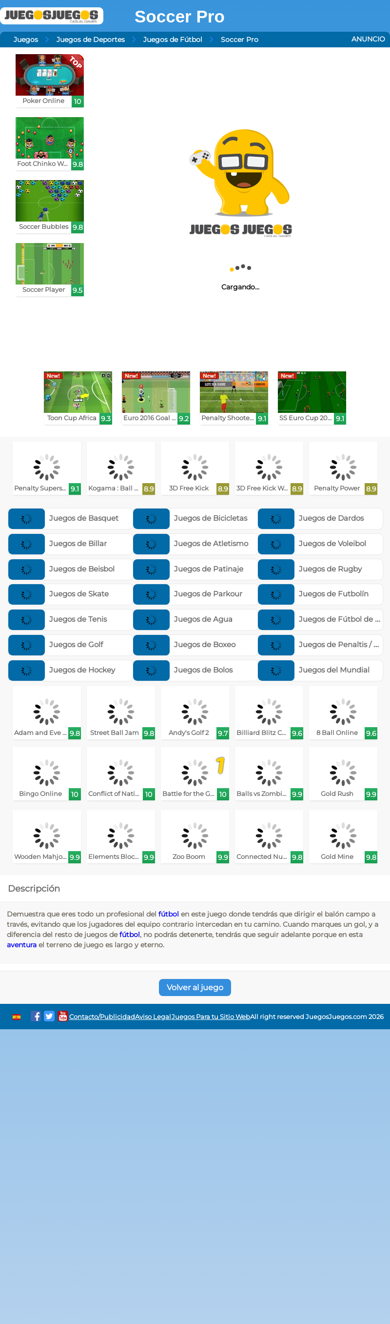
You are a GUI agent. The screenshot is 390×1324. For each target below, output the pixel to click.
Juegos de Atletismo (190, 543)
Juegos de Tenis (57, 619)
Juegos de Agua (183, 619)
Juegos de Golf (55, 644)
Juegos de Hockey (61, 669)
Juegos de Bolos (183, 669)
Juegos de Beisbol (61, 568)
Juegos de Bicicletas (190, 518)
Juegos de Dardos (311, 518)
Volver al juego (195, 987)
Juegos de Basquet (63, 518)
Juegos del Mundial (314, 669)
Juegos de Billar (57, 543)
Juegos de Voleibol (312, 543)
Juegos (26, 39)
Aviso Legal (153, 1016)
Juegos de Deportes (91, 39)
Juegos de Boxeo (184, 644)
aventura (22, 944)
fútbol (168, 914)
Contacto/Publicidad (102, 1016)
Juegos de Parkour (187, 593)
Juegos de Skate (58, 593)
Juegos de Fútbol (172, 39)
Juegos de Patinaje (188, 568)
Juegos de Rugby (310, 568)
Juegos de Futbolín (313, 593)
